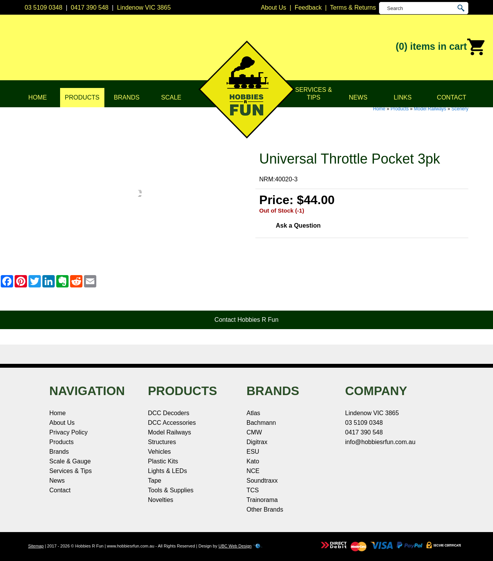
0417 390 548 (90, 7)
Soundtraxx (262, 480)
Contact (451, 97)
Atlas (253, 413)
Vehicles (159, 451)
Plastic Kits (163, 461)
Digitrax (256, 442)
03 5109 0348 (43, 7)
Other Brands (264, 509)
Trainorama (262, 500)
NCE (253, 471)
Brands (127, 97)
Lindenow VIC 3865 (144, 7)
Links (402, 97)
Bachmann (261, 422)
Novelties (160, 500)
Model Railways (430, 109)
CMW (254, 432)
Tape (154, 480)
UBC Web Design (235, 546)
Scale (171, 97)
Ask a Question (298, 225)
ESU (252, 451)
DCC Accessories (172, 422)
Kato (252, 461)
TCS (252, 490)
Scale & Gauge (70, 461)
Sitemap (36, 546)
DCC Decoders (168, 413)
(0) (440, 47)
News (358, 97)
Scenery (459, 109)
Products (82, 97)
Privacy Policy (68, 432)
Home (38, 97)
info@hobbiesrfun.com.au (380, 442)
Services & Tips (313, 93)
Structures (162, 442)
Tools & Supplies (170, 490)
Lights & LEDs (167, 471)
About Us (62, 422)
